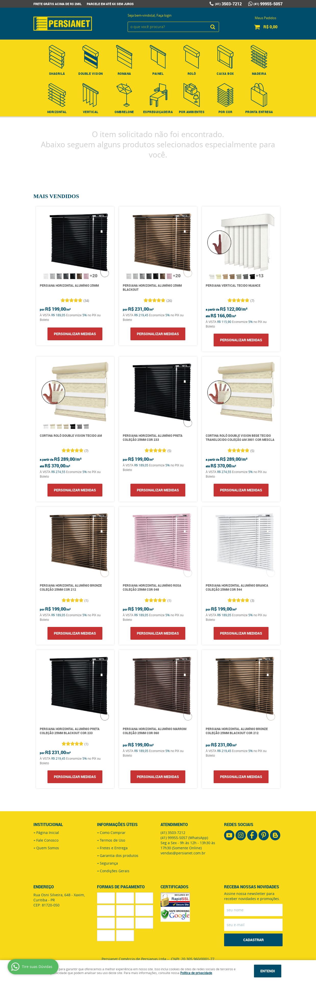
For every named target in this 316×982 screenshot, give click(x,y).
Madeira (259, 73)
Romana (124, 73)
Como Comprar (113, 832)
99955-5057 (268, 4)
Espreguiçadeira (158, 112)
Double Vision (90, 73)
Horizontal (57, 112)
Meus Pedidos (265, 18)
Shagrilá (57, 73)
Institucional (48, 824)
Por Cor (225, 112)
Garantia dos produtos (119, 855)
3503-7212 (228, 4)
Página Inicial (47, 832)
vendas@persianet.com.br (183, 853)
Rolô (192, 73)
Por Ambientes (192, 112)
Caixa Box (225, 73)
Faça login (164, 15)
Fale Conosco (47, 840)
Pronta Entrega (259, 112)
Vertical (91, 112)
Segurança (109, 863)
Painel (158, 73)
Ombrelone (124, 112)
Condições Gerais (114, 870)
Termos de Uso (112, 840)
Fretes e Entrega (114, 847)
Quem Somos (47, 847)
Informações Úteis (117, 824)
